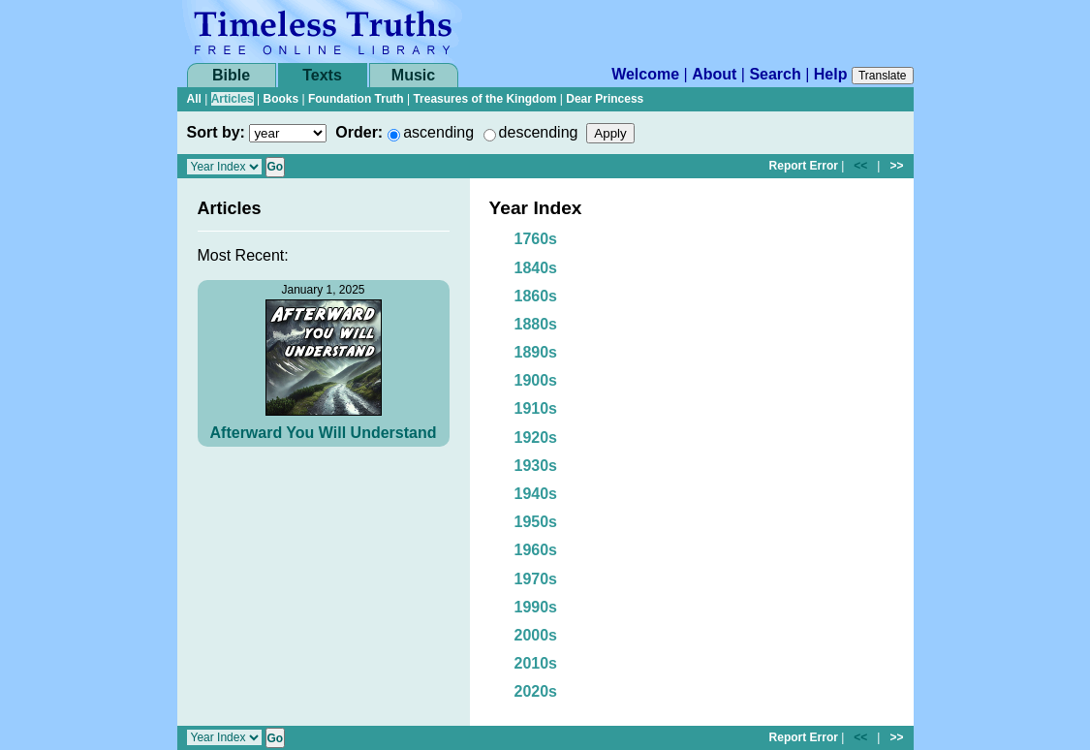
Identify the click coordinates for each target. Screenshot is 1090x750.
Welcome (645, 74)
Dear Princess (604, 99)
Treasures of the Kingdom (484, 99)
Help (831, 74)
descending (538, 132)
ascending (438, 132)
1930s (536, 465)
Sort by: (216, 132)
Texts (322, 75)
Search (774, 74)
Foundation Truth (356, 99)
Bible (231, 75)
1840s (536, 268)
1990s (536, 607)
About (714, 74)
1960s (536, 550)
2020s (536, 691)
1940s (536, 493)
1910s (536, 408)
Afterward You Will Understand (323, 432)
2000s (536, 635)
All (194, 99)
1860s (536, 296)
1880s (536, 324)
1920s (536, 437)
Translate (882, 75)
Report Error (803, 165)
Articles (232, 99)
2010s (536, 663)
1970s (536, 579)
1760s (536, 239)
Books (280, 99)
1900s (536, 380)
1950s (536, 522)
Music (413, 75)
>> (896, 165)
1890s (536, 352)
